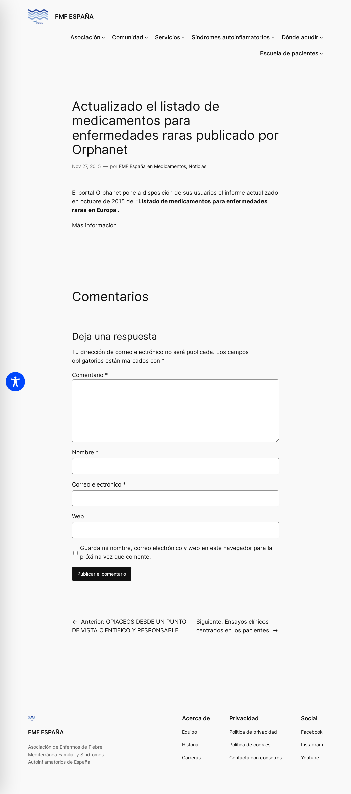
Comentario (90, 375)
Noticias (197, 166)
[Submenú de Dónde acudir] (321, 37)
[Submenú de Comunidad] (146, 37)
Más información (94, 225)
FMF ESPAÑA (74, 16)
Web (78, 516)
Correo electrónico (99, 484)
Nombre (85, 452)
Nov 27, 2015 (86, 166)
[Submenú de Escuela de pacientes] (321, 53)
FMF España (132, 166)
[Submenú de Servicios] (183, 37)
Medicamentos (170, 166)
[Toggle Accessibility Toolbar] (15, 381)
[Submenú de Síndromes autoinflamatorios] (273, 37)
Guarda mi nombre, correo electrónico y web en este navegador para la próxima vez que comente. (176, 552)
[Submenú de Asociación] (103, 37)
